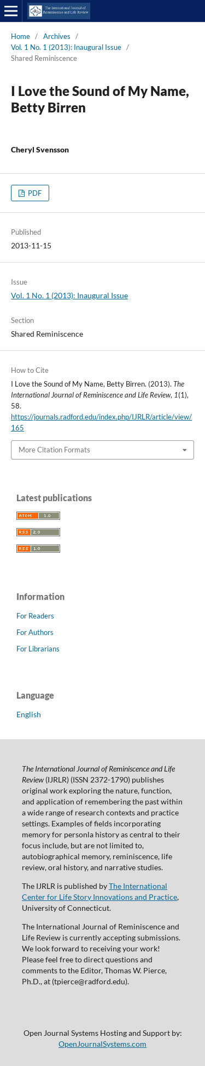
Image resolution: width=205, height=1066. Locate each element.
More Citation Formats (54, 449)
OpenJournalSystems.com (102, 1043)
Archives (57, 36)
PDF (34, 193)
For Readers (35, 615)
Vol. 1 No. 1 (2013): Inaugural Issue (66, 47)
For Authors (35, 632)
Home (20, 36)
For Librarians (38, 648)
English (28, 714)
